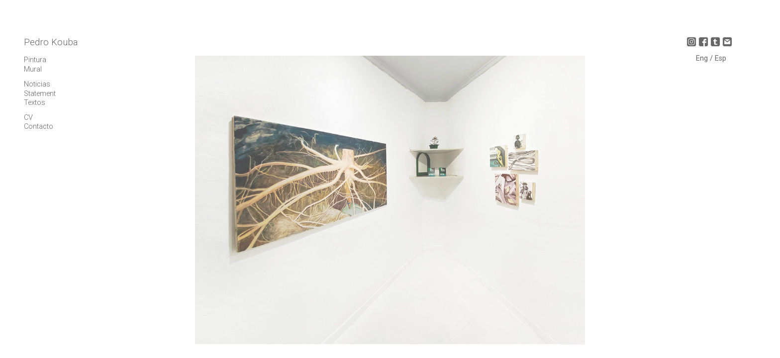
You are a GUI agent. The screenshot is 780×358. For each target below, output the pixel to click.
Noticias (37, 84)
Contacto (38, 126)
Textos (34, 102)
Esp (720, 58)
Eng (703, 58)
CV (28, 117)
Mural (33, 69)
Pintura (35, 60)
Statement (40, 94)
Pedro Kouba (51, 42)
